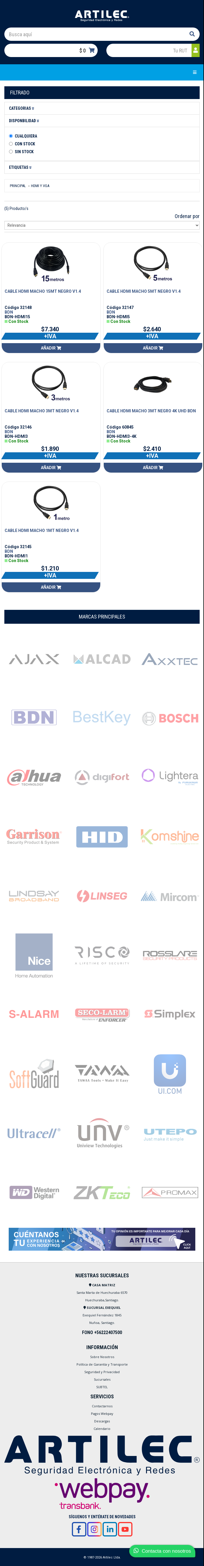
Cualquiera (26, 136)
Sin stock (24, 151)
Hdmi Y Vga (40, 186)
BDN (9, 312)
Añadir (51, 348)
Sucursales (102, 1379)
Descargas (102, 1421)
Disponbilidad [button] (25, 120)
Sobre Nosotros (102, 1357)
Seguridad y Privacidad (102, 1372)
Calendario (102, 1428)
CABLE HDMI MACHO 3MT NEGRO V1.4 (42, 411)
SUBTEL (102, 1387)
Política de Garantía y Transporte (102, 1364)
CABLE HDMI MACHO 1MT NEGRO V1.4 (42, 530)
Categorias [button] (22, 108)
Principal (18, 186)
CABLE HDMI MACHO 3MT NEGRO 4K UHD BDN (151, 411)
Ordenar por (187, 216)
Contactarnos (102, 1406)
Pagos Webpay (102, 1413)
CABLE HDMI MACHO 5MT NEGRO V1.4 (144, 291)
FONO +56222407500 (102, 1332)
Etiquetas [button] (21, 167)
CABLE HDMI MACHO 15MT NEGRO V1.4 (43, 291)
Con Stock (25, 144)
